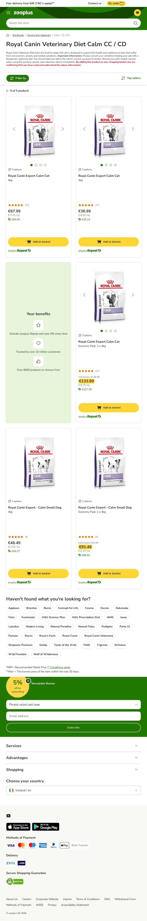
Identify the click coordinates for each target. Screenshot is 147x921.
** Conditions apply (58, 667)
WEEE (39, 905)
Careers (26, 899)
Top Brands (18, 35)
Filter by (17, 78)
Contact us (95, 3)
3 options (15, 169)
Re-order (116, 3)
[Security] (14, 882)
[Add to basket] (38, 241)
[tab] (31, 165)
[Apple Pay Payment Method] (64, 846)
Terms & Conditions (88, 899)
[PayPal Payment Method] (53, 846)
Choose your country (25, 781)
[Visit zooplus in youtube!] (8, 815)
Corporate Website (47, 899)
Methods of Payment (18, 905)
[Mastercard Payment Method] (21, 846)
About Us (12, 899)
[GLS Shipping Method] (21, 864)
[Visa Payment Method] (10, 846)
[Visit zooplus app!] (18, 830)
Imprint (67, 899)
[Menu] (8, 13)
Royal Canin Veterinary (39, 35)
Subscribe (73, 727)
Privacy (52, 905)
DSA (107, 899)
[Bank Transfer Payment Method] (80, 845)
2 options (15, 501)
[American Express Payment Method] (43, 846)
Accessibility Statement (75, 905)
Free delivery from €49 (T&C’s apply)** (30, 3)
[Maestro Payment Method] (32, 846)
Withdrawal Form (125, 899)
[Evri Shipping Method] (10, 864)
